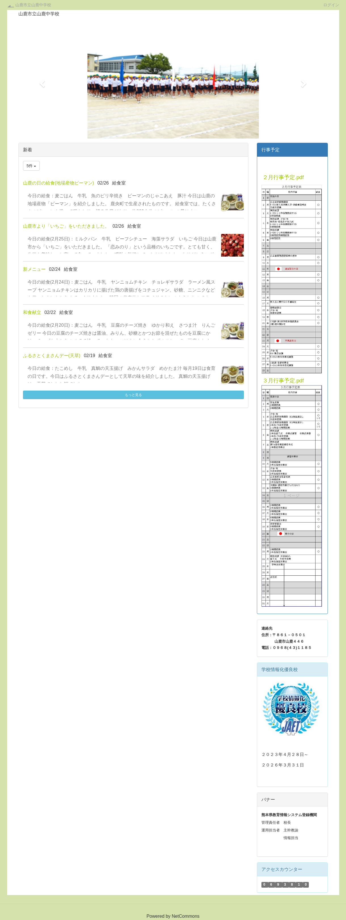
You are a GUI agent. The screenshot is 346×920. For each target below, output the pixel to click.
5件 (31, 166)
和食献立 (32, 312)
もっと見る (133, 395)
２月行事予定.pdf (283, 177)
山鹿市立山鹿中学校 (33, 5)
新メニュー (34, 269)
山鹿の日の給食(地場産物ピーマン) (58, 183)
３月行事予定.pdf (283, 380)
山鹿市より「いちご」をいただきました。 (66, 226)
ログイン (331, 5)
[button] (41, 82)
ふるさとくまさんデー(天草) (52, 355)
